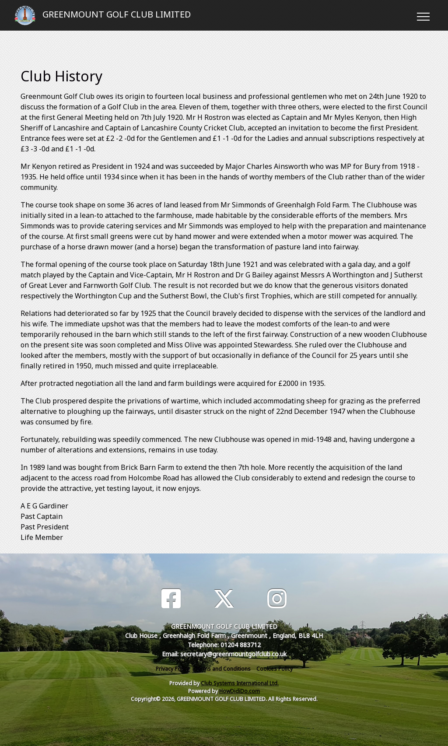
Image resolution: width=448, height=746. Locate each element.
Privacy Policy (172, 668)
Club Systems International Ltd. (240, 683)
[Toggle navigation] (423, 15)
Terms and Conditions (223, 668)
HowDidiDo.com (239, 691)
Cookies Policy (274, 668)
